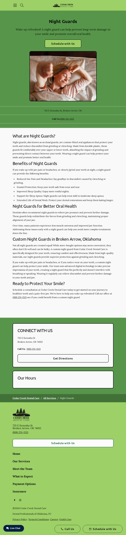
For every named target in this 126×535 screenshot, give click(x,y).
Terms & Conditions (38, 519)
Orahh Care (65, 519)
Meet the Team (22, 469)
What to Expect (23, 476)
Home (16, 453)
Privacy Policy (20, 519)
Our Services (21, 461)
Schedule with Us (63, 43)
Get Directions (63, 358)
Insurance (19, 491)
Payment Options (24, 484)
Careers (54, 519)
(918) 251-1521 (67, 119)
